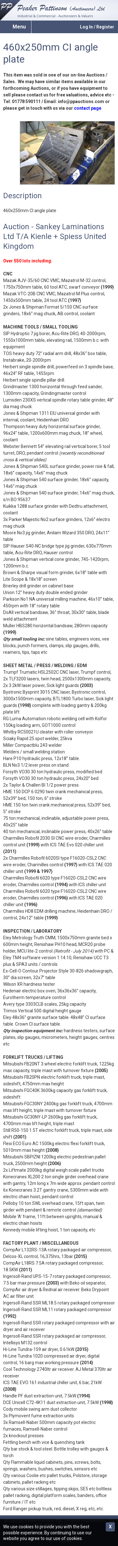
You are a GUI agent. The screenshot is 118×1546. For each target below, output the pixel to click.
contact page (87, 108)
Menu (19, 27)
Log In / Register (97, 26)
